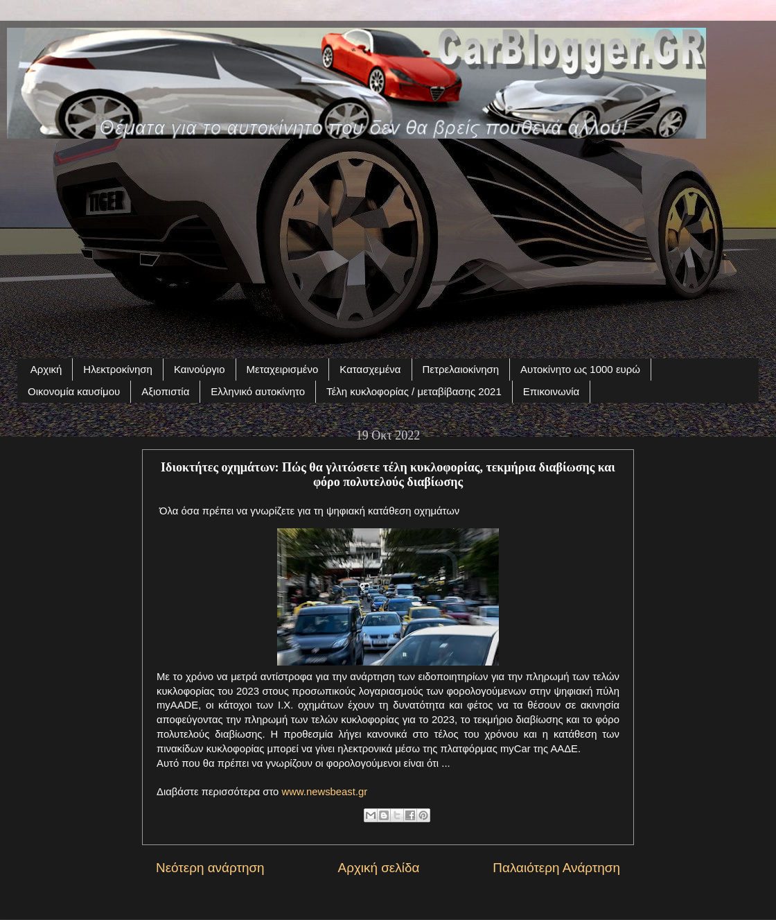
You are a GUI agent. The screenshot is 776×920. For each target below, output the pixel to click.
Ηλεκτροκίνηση (117, 369)
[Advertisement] (388, 241)
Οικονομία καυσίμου (74, 391)
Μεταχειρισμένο (283, 369)
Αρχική (46, 369)
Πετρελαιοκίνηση (461, 369)
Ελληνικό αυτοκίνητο (258, 391)
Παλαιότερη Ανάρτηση (556, 867)
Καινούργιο (199, 369)
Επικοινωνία (551, 391)
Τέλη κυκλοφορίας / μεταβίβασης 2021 (414, 391)
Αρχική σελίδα (379, 867)
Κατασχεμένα (370, 369)
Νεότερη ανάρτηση (210, 867)
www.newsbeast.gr (324, 791)
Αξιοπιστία (165, 391)
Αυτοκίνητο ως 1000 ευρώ (580, 369)
